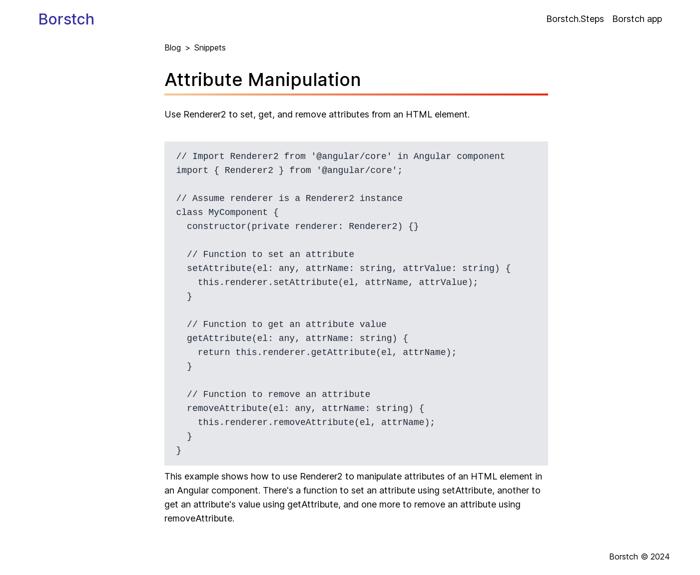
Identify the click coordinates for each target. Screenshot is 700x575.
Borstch (66, 19)
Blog (172, 47)
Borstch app (637, 19)
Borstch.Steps (575, 19)
